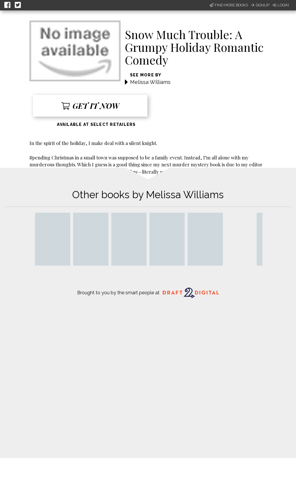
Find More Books (229, 5)
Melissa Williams (150, 82)
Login (280, 5)
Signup (260, 5)
